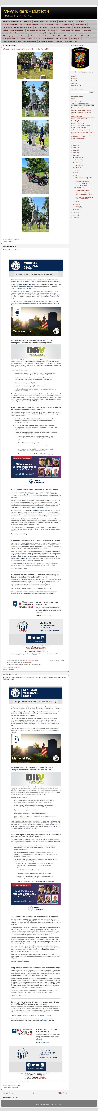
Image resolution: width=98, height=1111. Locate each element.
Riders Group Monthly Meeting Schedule (82, 105)
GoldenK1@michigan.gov (47, 454)
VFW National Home (29, 41)
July (76, 170)
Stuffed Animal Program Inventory (80, 130)
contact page (52, 399)
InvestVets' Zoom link (47, 593)
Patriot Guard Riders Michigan (70, 30)
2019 (74, 217)
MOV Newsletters (52, 30)
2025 (74, 147)
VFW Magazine (75, 38)
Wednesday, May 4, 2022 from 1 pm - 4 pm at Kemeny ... (83, 197)
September (78, 165)
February (77, 206)
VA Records (21, 38)
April (76, 201)
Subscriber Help (42, 648)
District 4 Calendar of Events (29, 24)
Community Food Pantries (78, 138)
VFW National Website (46, 41)
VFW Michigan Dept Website (12, 41)
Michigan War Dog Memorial (36, 30)
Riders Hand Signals (77, 101)
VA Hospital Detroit (9, 38)
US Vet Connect (35, 36)
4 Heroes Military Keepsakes (12, 21)
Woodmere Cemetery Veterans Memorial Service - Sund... (83, 178)
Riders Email (7, 33)
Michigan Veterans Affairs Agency (13, 30)
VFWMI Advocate (79, 188)
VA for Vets (56, 36)
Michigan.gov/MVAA (51, 630)
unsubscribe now (28, 662)
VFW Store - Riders (71, 41)
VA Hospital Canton (86, 36)
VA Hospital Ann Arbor (70, 36)
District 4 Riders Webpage (64, 24)
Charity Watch (79, 21)
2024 (74, 150)
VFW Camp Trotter (62, 38)
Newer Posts (8, 1093)
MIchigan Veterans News (81, 190)
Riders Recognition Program (44, 33)
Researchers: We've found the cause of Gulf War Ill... (83, 184)
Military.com (26, 534)
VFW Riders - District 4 (26, 11)
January (77, 209)
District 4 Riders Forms (77, 123)
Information (11, 669)
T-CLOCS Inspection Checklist (80, 103)
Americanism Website (66, 21)
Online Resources (43, 615)
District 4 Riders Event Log (78, 127)
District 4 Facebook (47, 24)
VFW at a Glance (48, 38)
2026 (74, 145)
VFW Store (59, 41)
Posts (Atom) (14, 1097)
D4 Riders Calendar (76, 116)
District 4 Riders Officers (78, 108)
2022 (74, 155)
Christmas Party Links (10, 24)
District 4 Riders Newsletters (79, 118)
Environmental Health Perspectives (37, 510)
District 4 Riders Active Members (80, 125)
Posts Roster (87, 30)
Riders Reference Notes (78, 136)
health (9, 1087)
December (78, 157)
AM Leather (27, 21)
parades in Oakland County (25, 286)
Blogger (59, 1104)
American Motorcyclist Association (45, 21)
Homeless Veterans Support (23, 27)
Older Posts (62, 1093)
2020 (74, 215)
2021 (74, 212)
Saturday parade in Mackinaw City (26, 284)
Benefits (73, 78)
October (77, 162)
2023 (74, 152)
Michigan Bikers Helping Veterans (60, 27)
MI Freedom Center (41, 27)
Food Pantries (7, 27)
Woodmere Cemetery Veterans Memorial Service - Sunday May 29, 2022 (26, 49)
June (76, 172)
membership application (17, 401)
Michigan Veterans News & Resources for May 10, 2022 (83, 193)
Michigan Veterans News (11, 250)
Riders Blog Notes (76, 121)
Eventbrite (41, 420)
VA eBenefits (47, 36)
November (78, 160)
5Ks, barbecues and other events (26, 288)
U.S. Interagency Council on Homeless (15, 36)
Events (10, 241)
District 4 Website (80, 24)
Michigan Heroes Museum (82, 27)
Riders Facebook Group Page (23, 33)
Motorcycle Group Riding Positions (81, 110)
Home (35, 1093)
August (77, 167)
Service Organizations (63, 33)
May (76, 175)
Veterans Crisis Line (34, 38)
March (77, 204)
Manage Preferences (31, 648)
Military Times (23, 568)
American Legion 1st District (31, 660)
